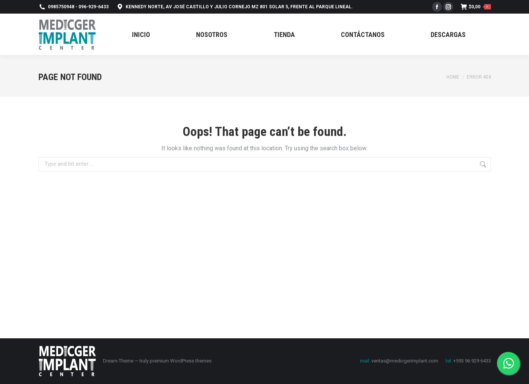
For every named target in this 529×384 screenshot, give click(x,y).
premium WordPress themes (181, 361)
